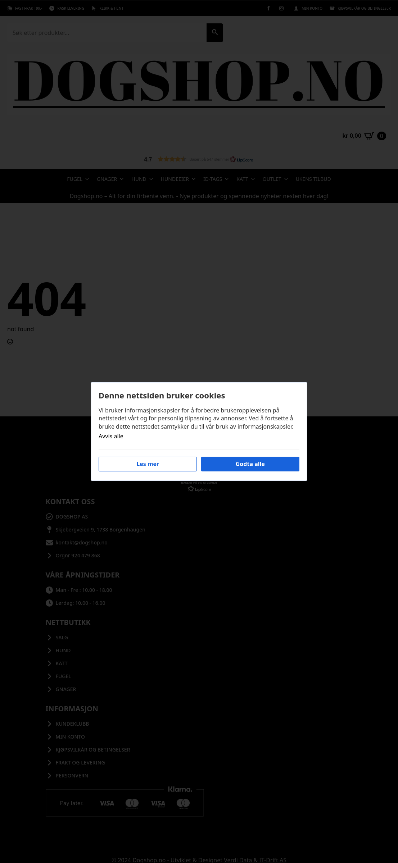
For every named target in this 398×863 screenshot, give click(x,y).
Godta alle (250, 464)
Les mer (147, 464)
